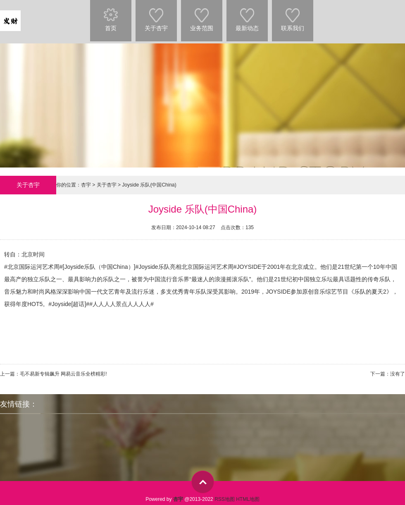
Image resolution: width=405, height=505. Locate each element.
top (202, 482)
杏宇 (86, 185)
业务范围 (201, 15)
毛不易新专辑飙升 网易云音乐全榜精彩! (63, 374)
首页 (110, 15)
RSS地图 (224, 499)
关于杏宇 (156, 15)
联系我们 (292, 15)
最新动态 (247, 15)
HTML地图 (248, 499)
